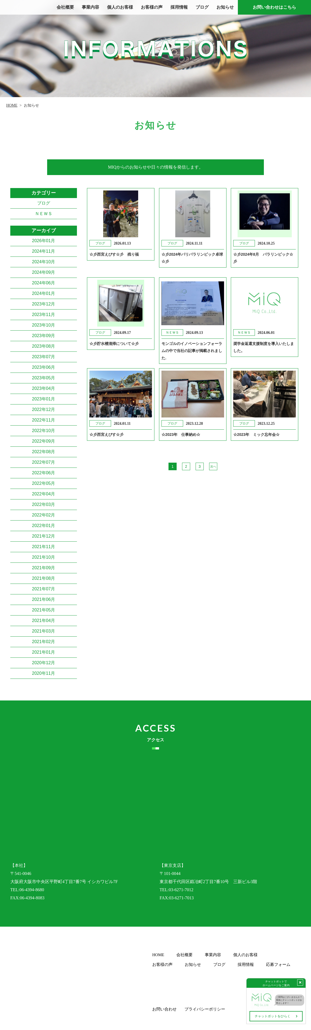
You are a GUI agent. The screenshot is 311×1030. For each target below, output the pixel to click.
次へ (213, 466)
